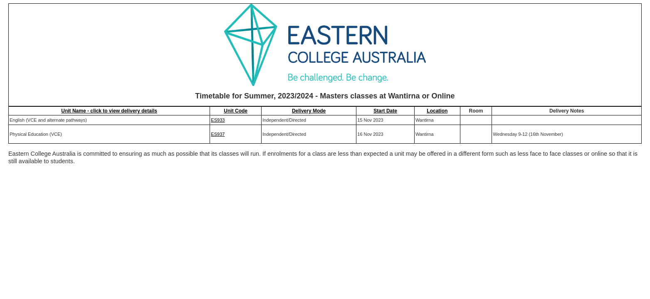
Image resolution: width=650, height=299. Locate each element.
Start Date (385, 111)
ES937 (218, 134)
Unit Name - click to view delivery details (109, 111)
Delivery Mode (309, 111)
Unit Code (235, 111)
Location (437, 111)
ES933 (218, 120)
